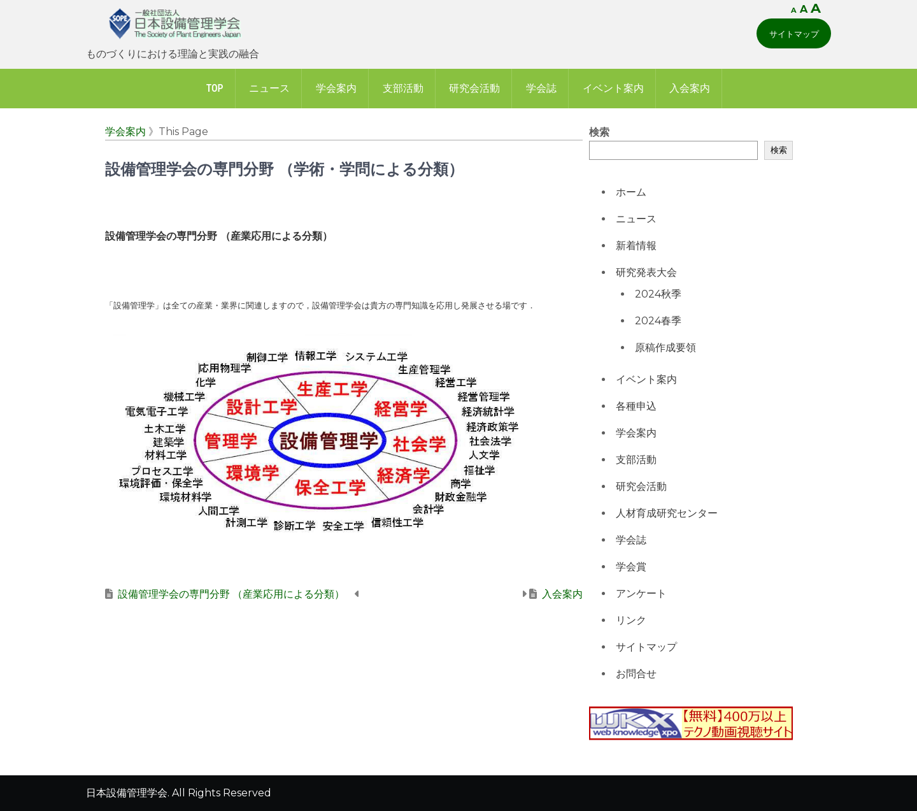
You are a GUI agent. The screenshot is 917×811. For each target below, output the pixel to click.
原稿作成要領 (665, 347)
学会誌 (541, 88)
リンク (631, 620)
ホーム (631, 192)
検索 (599, 132)
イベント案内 (613, 88)
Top (215, 88)
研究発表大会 (646, 272)
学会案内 (336, 88)
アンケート (641, 593)
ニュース (269, 88)
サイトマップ (794, 34)
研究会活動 (474, 88)
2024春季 (658, 321)
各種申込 (636, 406)
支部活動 (403, 88)
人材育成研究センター (667, 513)
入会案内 (689, 88)
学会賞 (631, 567)
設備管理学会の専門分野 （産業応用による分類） (231, 594)
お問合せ (636, 674)
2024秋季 (658, 294)
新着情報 (636, 246)
